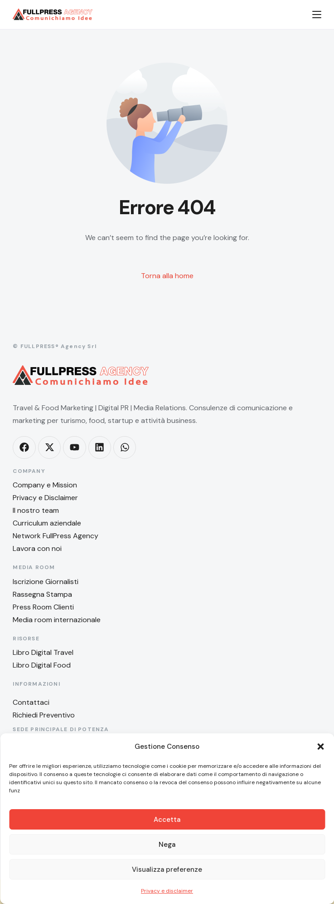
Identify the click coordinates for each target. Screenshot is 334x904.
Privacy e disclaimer (167, 890)
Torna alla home (167, 275)
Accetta (167, 819)
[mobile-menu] (311, 15)
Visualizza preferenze (167, 869)
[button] (320, 746)
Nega (167, 844)
